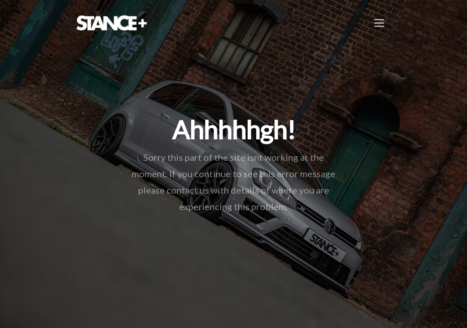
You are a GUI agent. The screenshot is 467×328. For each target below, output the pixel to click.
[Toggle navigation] (379, 23)
